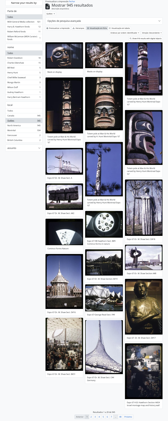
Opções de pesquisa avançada (64, 20)
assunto (11, 148)
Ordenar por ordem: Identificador (124, 33)
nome (10, 47)
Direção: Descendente (151, 33)
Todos (10, 17)
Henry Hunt (24, 73)
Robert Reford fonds (24, 32)
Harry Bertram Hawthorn (24, 98)
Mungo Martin (24, 83)
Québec (24, 121)
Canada (24, 116)
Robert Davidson (24, 58)
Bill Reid (24, 68)
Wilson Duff (24, 88)
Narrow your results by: (24, 2)
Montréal (24, 131)
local (10, 105)
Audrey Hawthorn (24, 93)
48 (120, 416)
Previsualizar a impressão (58, 28)
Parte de (12, 11)
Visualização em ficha (97, 28)
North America (24, 126)
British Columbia (24, 141)
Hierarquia (78, 28)
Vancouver (24, 136)
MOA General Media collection (24, 22)
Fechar (72, 1)
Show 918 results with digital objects (146, 38)
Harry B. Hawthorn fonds (24, 27)
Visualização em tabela (119, 28)
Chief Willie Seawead (24, 78)
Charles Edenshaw (24, 63)
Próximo (128, 416)
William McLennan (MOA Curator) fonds (24, 38)
